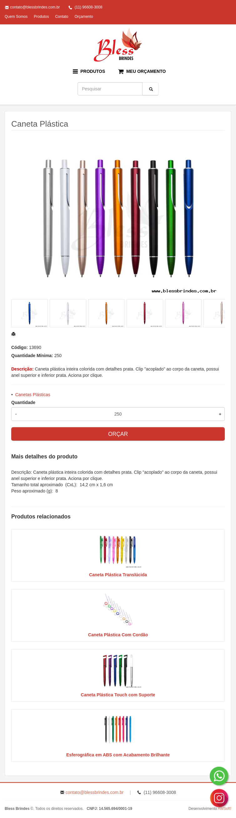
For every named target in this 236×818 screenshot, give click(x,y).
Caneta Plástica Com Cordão (118, 634)
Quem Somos (16, 16)
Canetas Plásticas (32, 394)
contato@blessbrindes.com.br (35, 7)
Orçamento (83, 16)
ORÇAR (118, 434)
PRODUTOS (89, 71)
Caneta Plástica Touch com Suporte (118, 694)
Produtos (41, 16)
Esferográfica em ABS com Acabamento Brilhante (118, 754)
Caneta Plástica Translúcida (118, 574)
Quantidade (23, 402)
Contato (61, 16)
